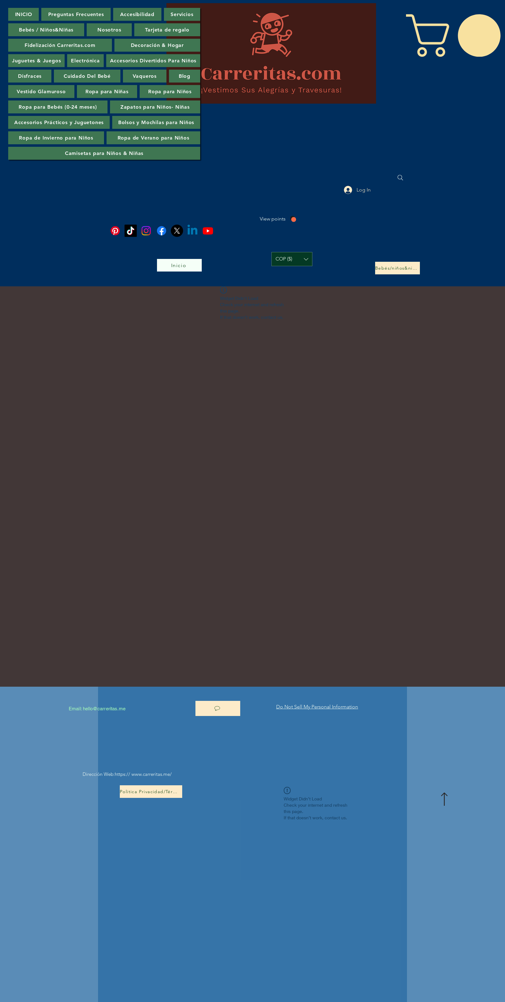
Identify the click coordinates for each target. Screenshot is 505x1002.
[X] (177, 231)
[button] (291, 259)
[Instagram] (146, 231)
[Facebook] (161, 231)
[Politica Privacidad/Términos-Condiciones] (151, 791)
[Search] (400, 177)
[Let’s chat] (217, 708)
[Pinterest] (115, 231)
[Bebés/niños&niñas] (397, 268)
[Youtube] (208, 231)
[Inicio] (179, 265)
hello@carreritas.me (104, 708)
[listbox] (291, 259)
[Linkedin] (192, 231)
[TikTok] (131, 231)
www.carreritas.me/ (151, 774)
